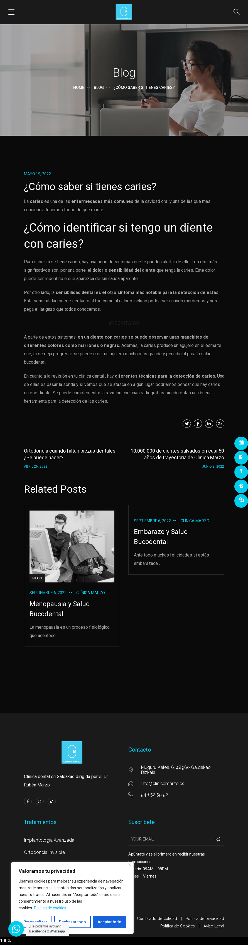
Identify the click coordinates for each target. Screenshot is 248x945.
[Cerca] (130, 864)
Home (78, 87)
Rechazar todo (72, 922)
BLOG (37, 578)
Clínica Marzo (90, 593)
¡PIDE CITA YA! (124, 323)
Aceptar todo (109, 922)
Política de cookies (50, 908)
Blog (99, 87)
